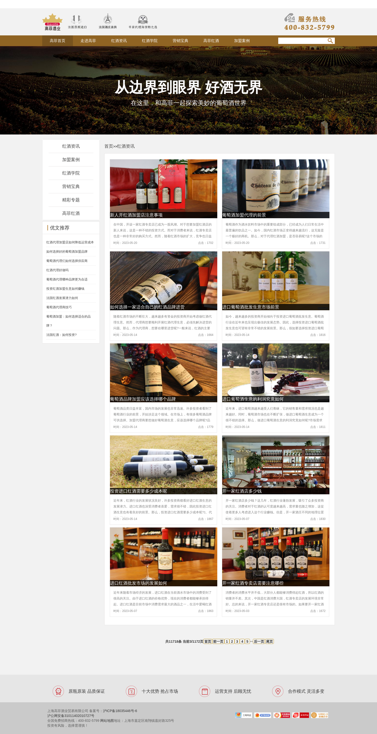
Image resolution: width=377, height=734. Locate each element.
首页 (108, 146)
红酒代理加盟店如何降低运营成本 (70, 242)
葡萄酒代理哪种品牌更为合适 (67, 279)
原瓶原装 (69, 4)
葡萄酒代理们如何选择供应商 (67, 261)
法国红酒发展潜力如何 (62, 298)
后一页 (259, 641)
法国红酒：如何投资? (61, 335)
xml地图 (124, 4)
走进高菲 (88, 41)
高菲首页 (57, 41)
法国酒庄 (49, 4)
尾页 (269, 641)
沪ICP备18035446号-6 (120, 711)
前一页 (218, 641)
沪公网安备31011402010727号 (70, 716)
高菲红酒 (211, 41)
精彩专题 (71, 199)
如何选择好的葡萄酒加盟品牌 (67, 251)
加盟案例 (242, 41)
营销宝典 (180, 41)
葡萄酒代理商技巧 (59, 307)
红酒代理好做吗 (57, 270)
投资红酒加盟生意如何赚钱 (65, 288)
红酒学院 (150, 41)
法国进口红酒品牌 (97, 4)
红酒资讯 (119, 41)
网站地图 (107, 721)
